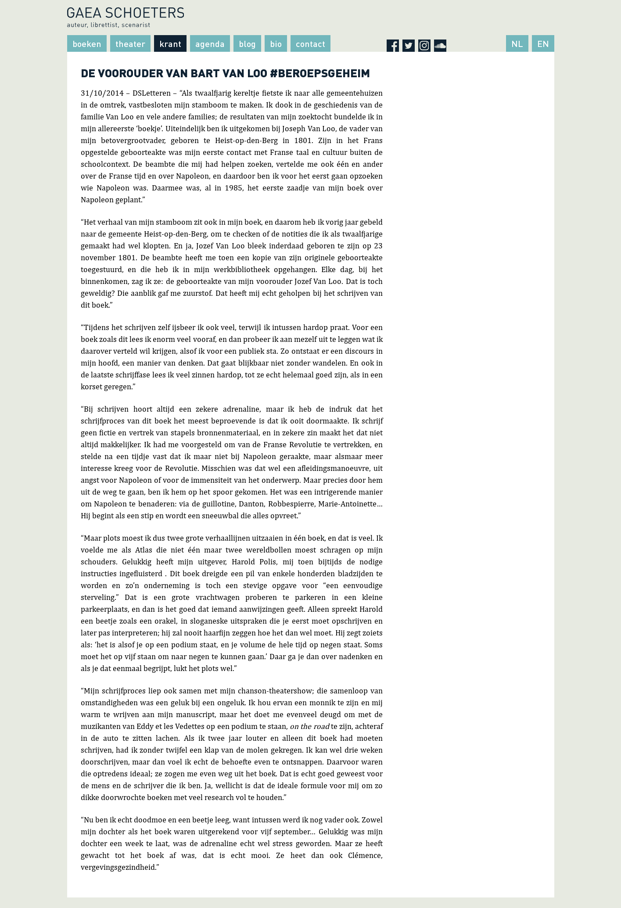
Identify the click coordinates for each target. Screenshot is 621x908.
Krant (170, 43)
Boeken (86, 43)
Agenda (210, 43)
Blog (247, 43)
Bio (276, 43)
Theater (130, 43)
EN (543, 43)
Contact (310, 43)
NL (517, 43)
